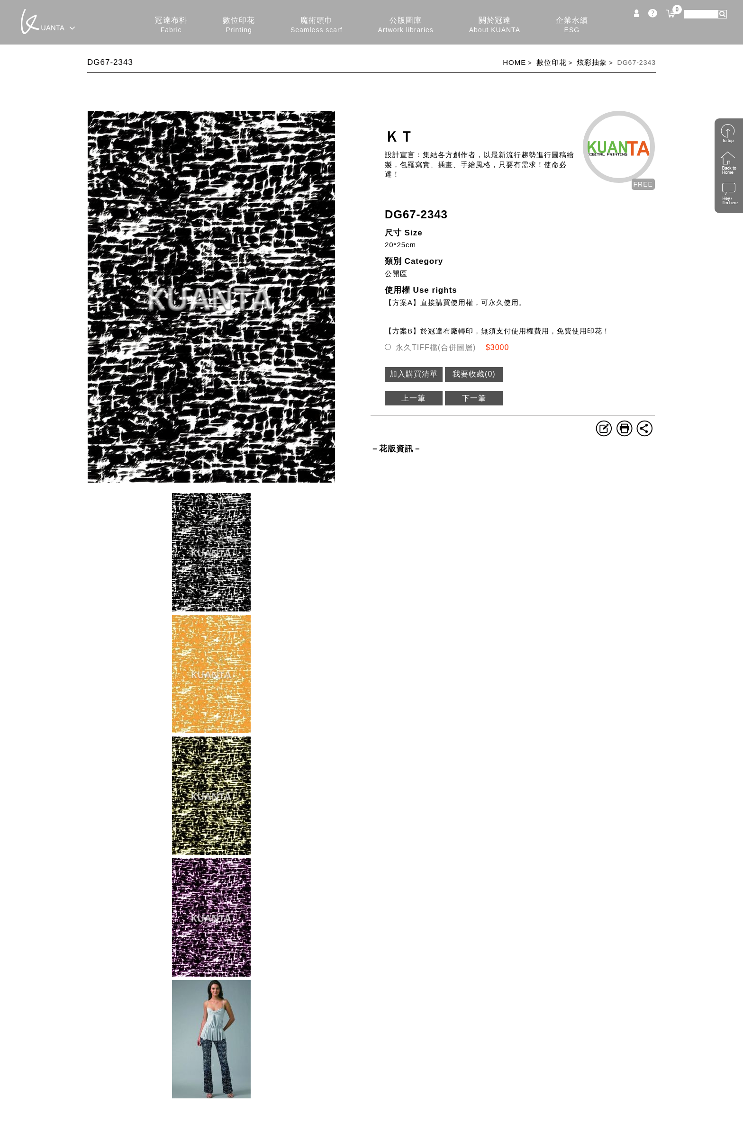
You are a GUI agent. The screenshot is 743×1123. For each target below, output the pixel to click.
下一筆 (474, 398)
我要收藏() (474, 374)
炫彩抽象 (592, 62)
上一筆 (413, 398)
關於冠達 (494, 25)
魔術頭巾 (316, 25)
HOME (514, 62)
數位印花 (239, 25)
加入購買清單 (414, 374)
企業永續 (572, 25)
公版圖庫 (406, 25)
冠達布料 (171, 25)
